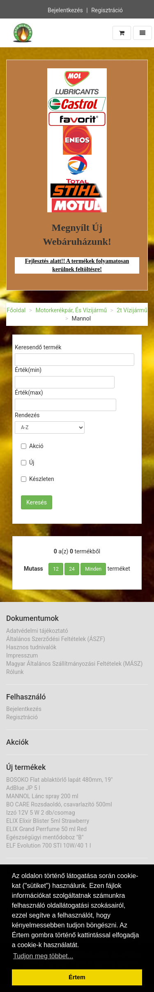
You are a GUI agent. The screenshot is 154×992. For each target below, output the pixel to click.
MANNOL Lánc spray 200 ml (42, 796)
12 (56, 569)
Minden (93, 569)
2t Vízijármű (132, 310)
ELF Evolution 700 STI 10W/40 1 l (48, 845)
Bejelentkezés (65, 9)
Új (27, 462)
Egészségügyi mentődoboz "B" (44, 837)
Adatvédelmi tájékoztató (37, 630)
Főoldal (16, 310)
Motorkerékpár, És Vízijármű (71, 310)
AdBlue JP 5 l (23, 788)
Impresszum (22, 655)
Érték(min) (28, 370)
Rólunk (15, 672)
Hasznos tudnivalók (31, 647)
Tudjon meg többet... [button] (43, 956)
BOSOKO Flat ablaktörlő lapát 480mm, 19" (59, 779)
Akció (32, 446)
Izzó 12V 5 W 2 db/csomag (40, 812)
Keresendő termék (38, 347)
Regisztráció (107, 9)
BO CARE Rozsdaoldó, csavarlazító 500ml (59, 804)
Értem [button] (77, 977)
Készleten (37, 479)
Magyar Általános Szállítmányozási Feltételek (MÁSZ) (74, 663)
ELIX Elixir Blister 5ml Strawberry (47, 821)
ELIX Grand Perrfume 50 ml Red (46, 829)
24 (72, 569)
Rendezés (27, 415)
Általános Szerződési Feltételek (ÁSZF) (55, 639)
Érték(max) (29, 392)
